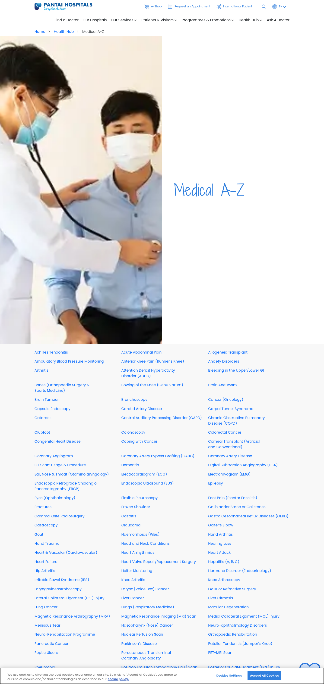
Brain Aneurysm (222, 384)
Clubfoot (42, 432)
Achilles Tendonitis (51, 352)
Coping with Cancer (139, 441)
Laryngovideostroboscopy (58, 589)
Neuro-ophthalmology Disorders (237, 625)
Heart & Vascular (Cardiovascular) (66, 552)
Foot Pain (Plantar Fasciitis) (232, 497)
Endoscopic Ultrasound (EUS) (147, 483)
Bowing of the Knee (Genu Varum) (152, 384)
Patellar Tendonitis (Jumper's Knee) (240, 643)
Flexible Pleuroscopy (139, 497)
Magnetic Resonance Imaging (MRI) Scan (159, 616)
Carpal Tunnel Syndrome (230, 408)
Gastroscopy (46, 525)
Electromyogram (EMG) (229, 474)
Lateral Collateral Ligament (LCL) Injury (70, 598)
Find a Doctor (67, 20)
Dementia (130, 465)
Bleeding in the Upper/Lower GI (236, 370)
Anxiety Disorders (223, 361)
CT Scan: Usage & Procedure (60, 465)
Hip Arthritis (45, 570)
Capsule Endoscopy (52, 408)
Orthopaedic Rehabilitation (232, 634)
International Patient (234, 6)
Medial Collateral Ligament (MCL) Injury (243, 616)
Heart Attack (219, 552)
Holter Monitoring (136, 570)
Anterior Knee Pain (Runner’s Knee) (152, 361)
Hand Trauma (47, 543)
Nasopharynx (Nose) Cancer (147, 625)
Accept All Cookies (264, 679)
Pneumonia (45, 667)
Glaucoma (131, 525)
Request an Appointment (189, 6)
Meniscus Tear (47, 625)
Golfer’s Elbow (220, 525)
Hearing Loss (219, 543)
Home (40, 31)
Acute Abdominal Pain (141, 352)
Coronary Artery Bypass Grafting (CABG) (157, 456)
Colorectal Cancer (224, 432)
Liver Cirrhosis (220, 598)
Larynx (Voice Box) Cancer (145, 589)
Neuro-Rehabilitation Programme (65, 634)
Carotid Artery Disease (141, 408)
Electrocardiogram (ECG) (144, 474)
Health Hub (64, 31)
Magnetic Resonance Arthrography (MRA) (72, 616)
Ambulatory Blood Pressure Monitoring (69, 361)
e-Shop (153, 6)
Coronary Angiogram (54, 456)
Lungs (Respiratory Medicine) (147, 607)
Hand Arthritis (220, 534)
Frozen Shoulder (135, 506)
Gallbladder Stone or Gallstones (237, 506)
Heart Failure (46, 561)
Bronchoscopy (134, 399)
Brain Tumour (47, 399)
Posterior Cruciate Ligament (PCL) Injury (244, 667)
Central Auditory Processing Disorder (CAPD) (161, 417)
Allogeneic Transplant (228, 352)
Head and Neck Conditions (145, 543)
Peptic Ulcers (46, 652)
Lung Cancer (46, 607)
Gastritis (128, 516)
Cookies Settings (229, 679)
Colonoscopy (133, 432)
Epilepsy (215, 483)
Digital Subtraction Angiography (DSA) (243, 465)
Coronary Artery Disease (230, 456)
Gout (39, 534)
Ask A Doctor (278, 20)
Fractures (43, 506)
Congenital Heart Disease (58, 441)
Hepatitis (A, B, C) (223, 561)
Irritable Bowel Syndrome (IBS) (62, 579)
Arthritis (41, 370)
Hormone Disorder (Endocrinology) (239, 570)
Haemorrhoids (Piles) (140, 534)
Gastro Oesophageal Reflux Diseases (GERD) (248, 516)
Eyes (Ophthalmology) (55, 497)
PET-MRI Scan (220, 652)
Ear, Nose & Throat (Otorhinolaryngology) (72, 474)
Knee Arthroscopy (224, 579)
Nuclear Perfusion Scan (142, 634)
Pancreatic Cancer (51, 643)
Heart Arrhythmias (138, 552)
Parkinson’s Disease (139, 643)
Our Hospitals (95, 20)
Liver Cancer (132, 598)
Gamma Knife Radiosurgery (60, 516)
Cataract (43, 417)
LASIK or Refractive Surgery (232, 589)
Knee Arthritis (133, 579)
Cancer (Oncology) (225, 399)
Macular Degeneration (228, 607)
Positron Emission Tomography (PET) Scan (159, 667)
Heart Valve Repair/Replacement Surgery (158, 561)
